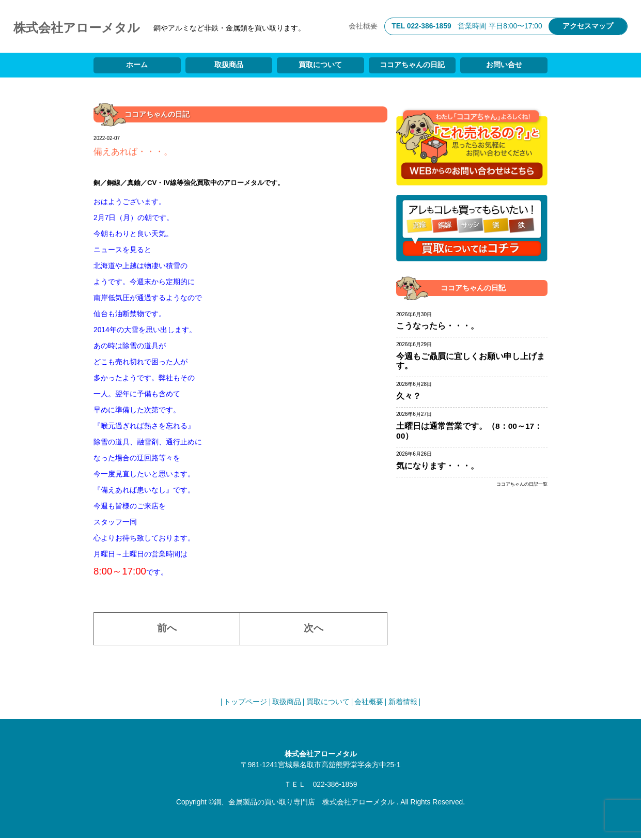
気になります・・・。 (437, 465)
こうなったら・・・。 (437, 325)
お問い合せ (504, 65)
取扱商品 (228, 65)
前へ (167, 628)
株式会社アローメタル (76, 28)
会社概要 (363, 26)
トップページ (245, 702)
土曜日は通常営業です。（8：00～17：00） (469, 431)
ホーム (137, 65)
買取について (320, 65)
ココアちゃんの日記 (412, 65)
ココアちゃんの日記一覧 (522, 484)
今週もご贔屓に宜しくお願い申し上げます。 (470, 361)
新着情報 (402, 702)
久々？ (408, 396)
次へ (313, 628)
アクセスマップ (587, 26)
